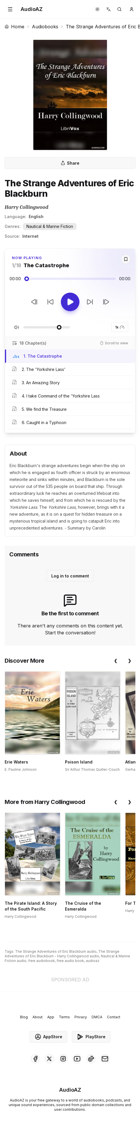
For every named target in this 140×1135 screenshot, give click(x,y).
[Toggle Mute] (16, 327)
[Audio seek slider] (70, 278)
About (37, 1017)
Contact (113, 1017)
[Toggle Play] (70, 302)
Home (14, 26)
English (36, 216)
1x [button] (119, 327)
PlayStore (91, 1036)
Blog (24, 1017)
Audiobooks (45, 26)
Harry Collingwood (26, 207)
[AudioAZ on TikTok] (91, 1058)
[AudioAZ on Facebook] (35, 1058)
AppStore (48, 1036)
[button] (10, 9)
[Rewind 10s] (50, 302)
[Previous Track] (34, 302)
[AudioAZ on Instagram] (63, 1058)
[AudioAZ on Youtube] (77, 1058)
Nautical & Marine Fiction (49, 226)
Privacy (80, 1017)
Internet (30, 236)
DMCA (97, 1017)
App (50, 1017)
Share (70, 163)
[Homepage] (31, 9)
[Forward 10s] (90, 302)
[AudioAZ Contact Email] (105, 1058)
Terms (64, 1017)
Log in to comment (70, 575)
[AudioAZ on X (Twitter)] (49, 1058)
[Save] (125, 259)
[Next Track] (106, 302)
